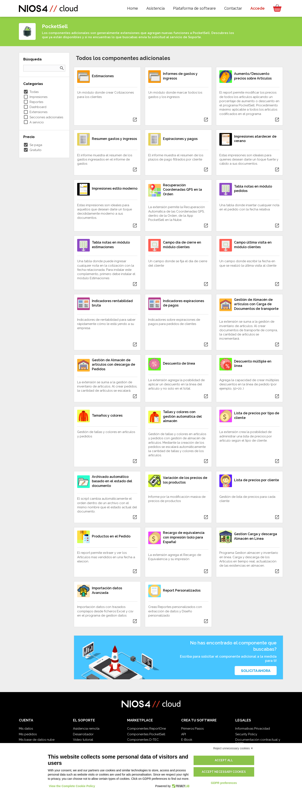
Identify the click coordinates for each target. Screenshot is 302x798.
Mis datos (26, 728)
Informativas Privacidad (252, 728)
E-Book (186, 740)
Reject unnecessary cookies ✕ (233, 748)
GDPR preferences (224, 783)
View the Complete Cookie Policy (72, 786)
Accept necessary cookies (224, 771)
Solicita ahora (255, 671)
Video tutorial (83, 740)
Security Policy (246, 734)
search (61, 68)
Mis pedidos (28, 734)
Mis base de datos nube (37, 740)
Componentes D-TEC (143, 740)
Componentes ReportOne (146, 728)
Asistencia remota (86, 728)
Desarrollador (83, 734)
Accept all (224, 760)
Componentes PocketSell (146, 734)
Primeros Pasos (192, 728)
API (183, 734)
